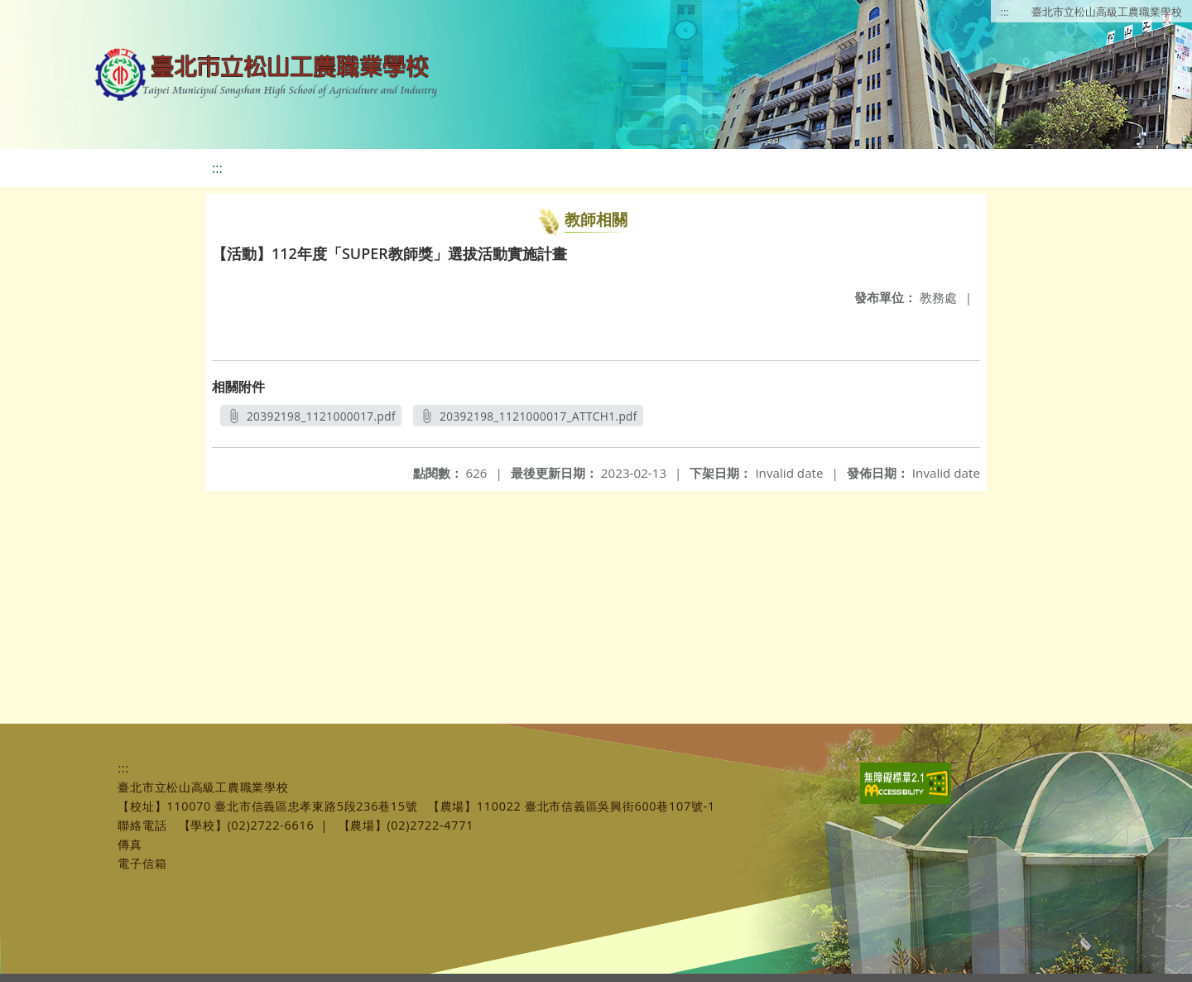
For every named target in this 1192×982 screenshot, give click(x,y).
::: (1005, 11)
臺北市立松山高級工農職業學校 (1106, 11)
